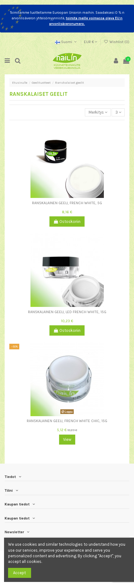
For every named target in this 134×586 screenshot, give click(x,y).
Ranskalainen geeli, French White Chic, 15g (67, 421)
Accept (19, 572)
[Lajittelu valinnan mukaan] (98, 112)
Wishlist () (116, 42)
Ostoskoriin (67, 221)
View (67, 439)
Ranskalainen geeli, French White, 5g (67, 203)
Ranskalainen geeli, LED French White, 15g (67, 312)
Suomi (66, 42)
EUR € (90, 42)
